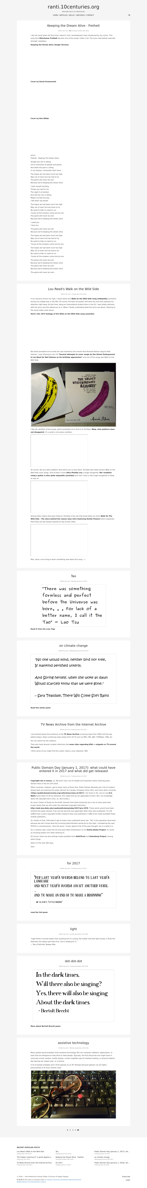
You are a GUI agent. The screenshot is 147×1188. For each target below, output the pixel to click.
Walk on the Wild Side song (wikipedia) (89, 299)
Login (128, 1180)
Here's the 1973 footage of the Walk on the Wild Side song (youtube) (62, 314)
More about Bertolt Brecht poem (45, 1026)
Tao (73, 576)
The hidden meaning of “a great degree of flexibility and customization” (46, 1157)
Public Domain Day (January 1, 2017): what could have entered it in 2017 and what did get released (73, 769)
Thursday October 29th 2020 (79, 31)
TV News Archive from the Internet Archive (73, 724)
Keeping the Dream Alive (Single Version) (50, 45)
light (73, 929)
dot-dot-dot (73, 961)
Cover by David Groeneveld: (43, 82)
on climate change (73, 645)
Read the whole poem (41, 708)
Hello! (72, 15)
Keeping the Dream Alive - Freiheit (73, 25)
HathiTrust (80, 836)
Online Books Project (96, 830)
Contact (90, 15)
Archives (80, 15)
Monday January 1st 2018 (79, 581)
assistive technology (73, 1043)
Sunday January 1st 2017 (79, 776)
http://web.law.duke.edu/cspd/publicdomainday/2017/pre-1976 (59, 808)
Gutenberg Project (97, 836)
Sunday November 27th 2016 (79, 966)
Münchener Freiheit (48, 38)
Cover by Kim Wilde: (40, 118)
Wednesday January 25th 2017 (79, 651)
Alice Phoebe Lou (74, 473)
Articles (63, 15)
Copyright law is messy (41, 781)
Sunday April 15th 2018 (79, 294)
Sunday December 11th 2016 (79, 934)
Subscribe (126, 1177)
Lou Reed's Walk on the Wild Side (73, 289)
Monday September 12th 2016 (79, 1048)
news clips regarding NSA (81, 744)
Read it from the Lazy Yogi (43, 629)
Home (55, 15)
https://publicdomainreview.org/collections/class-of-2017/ (57, 793)
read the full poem (39, 912)
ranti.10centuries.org (73, 7)
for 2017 (73, 863)
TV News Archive (71, 734)
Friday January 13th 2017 (79, 729)
